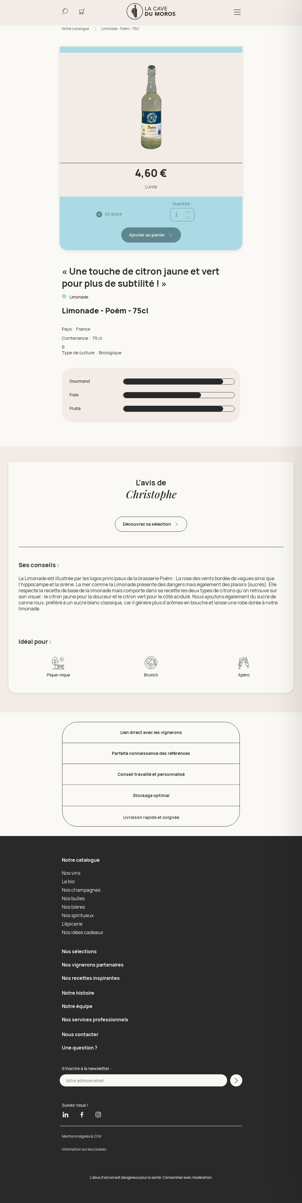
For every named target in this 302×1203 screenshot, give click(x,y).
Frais (74, 395)
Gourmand (79, 381)
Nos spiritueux (78, 915)
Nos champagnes (81, 890)
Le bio (68, 881)
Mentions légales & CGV (81, 1136)
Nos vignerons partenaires (93, 964)
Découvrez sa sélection (151, 524)
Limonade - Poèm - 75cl (120, 28)
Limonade (78, 297)
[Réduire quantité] (188, 217)
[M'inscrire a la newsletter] (236, 1080)
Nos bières (73, 907)
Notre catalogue (75, 28)
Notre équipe (77, 1006)
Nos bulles (73, 898)
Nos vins (71, 873)
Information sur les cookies (84, 1149)
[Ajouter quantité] (188, 211)
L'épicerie (72, 924)
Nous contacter (80, 1034)
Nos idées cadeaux (82, 932)
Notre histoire (78, 993)
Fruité (75, 408)
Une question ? (79, 1047)
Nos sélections (79, 951)
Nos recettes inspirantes (91, 978)
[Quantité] (182, 214)
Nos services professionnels (95, 1019)
